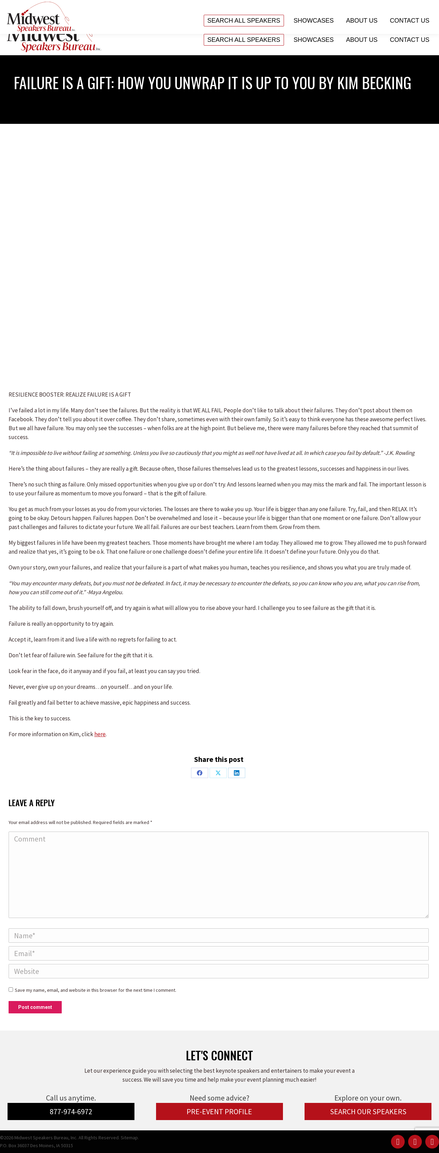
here (100, 734)
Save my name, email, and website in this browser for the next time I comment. (95, 990)
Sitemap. (130, 1137)
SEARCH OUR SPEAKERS (368, 1111)
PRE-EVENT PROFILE (219, 1111)
